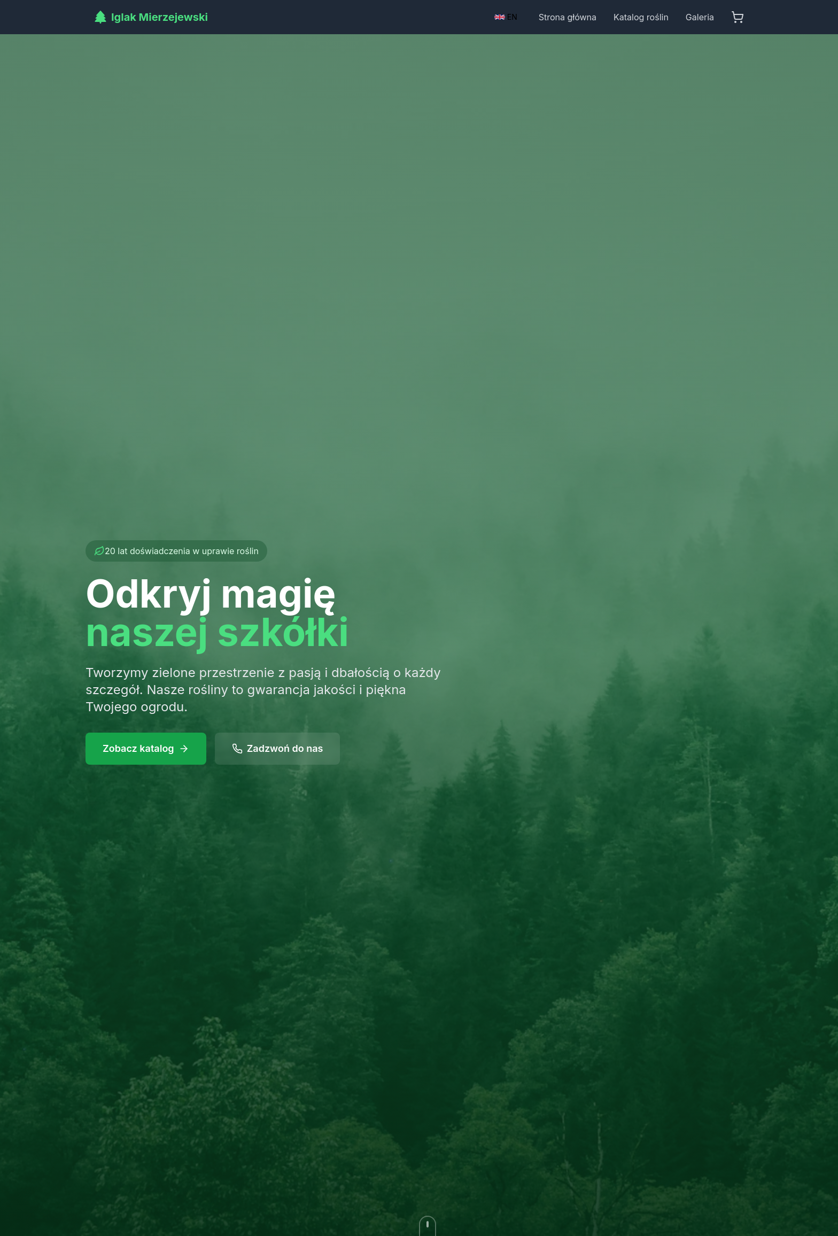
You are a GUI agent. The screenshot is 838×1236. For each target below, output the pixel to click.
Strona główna (567, 17)
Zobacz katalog (146, 748)
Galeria (700, 17)
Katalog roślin (641, 17)
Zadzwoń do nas (277, 748)
